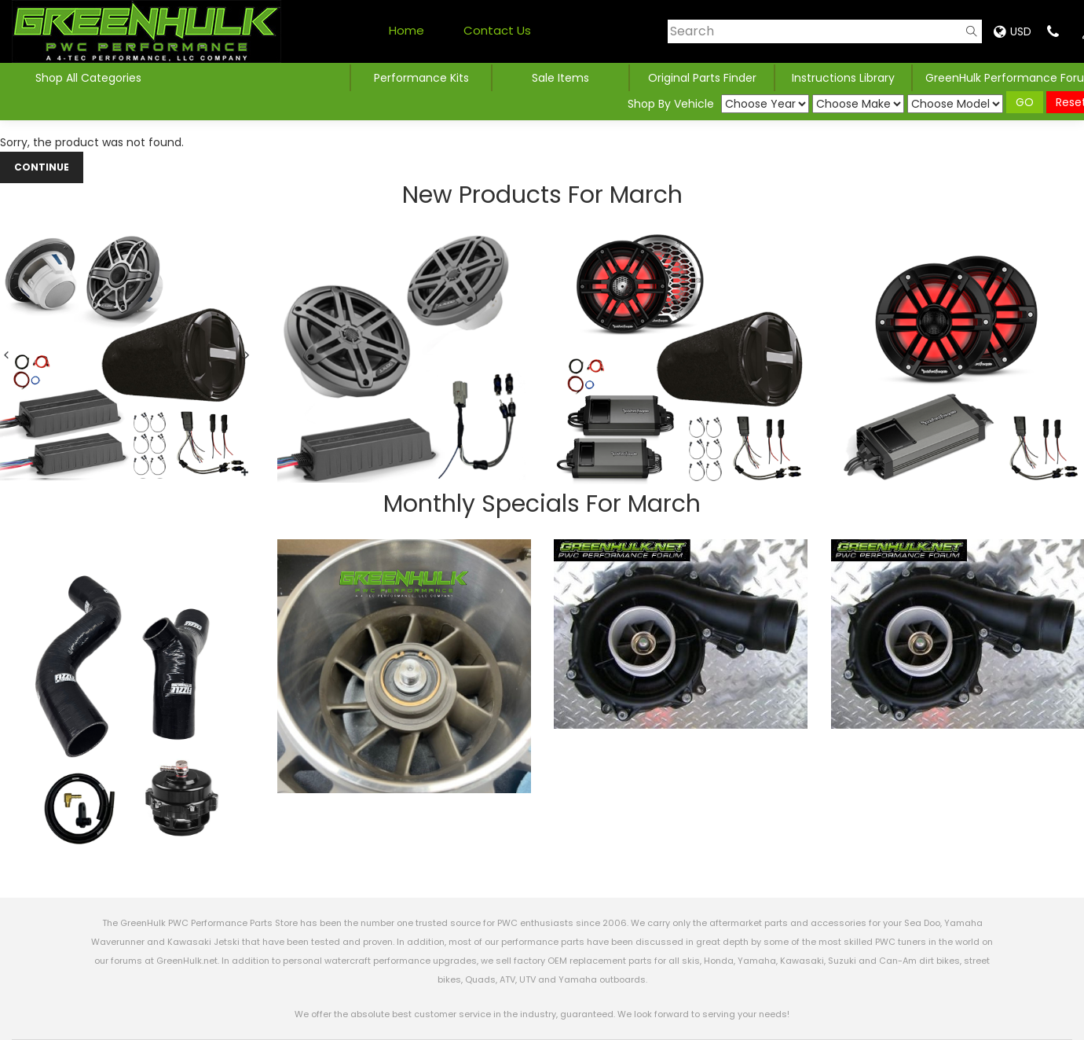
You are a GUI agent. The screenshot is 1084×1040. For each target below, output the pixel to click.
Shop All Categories (88, 78)
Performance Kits (421, 78)
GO (1025, 102)
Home (406, 30)
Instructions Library (843, 78)
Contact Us (497, 30)
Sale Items (560, 78)
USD (1012, 31)
